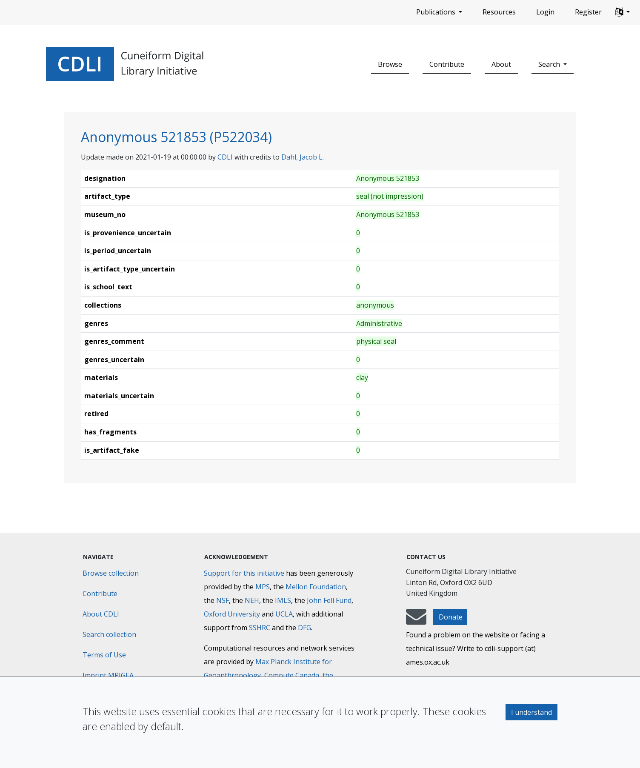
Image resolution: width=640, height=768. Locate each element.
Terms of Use (104, 655)
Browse (390, 64)
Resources (499, 12)
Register (588, 12)
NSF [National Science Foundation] (222, 600)
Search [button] (550, 64)
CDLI (225, 157)
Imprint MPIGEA (108, 675)
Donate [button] (451, 617)
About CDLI (101, 614)
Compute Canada (291, 675)
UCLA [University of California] (284, 614)
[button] (622, 12)
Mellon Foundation (316, 586)
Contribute (446, 64)
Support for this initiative (244, 573)
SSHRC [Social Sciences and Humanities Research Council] (259, 627)
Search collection (109, 634)
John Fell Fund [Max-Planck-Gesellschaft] (329, 600)
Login (545, 12)
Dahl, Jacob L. (302, 157)
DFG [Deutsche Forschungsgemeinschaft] (304, 627)
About (501, 64)
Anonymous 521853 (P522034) (176, 137)
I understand (531, 712)
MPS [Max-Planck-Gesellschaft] (262, 586)
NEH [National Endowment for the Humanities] (252, 600)
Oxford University (232, 614)
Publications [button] (436, 12)
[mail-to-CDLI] (416, 620)
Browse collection (111, 573)
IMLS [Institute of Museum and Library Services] (283, 600)
